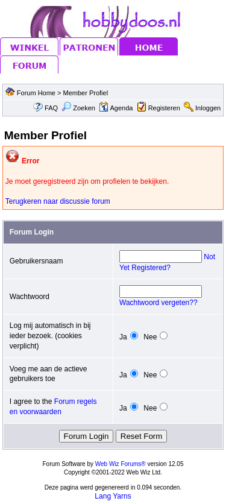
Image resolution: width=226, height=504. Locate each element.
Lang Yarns (113, 496)
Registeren (164, 108)
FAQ (51, 108)
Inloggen (208, 108)
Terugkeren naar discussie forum (57, 201)
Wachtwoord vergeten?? (158, 302)
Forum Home (36, 92)
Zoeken (78, 108)
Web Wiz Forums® (120, 464)
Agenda (116, 108)
